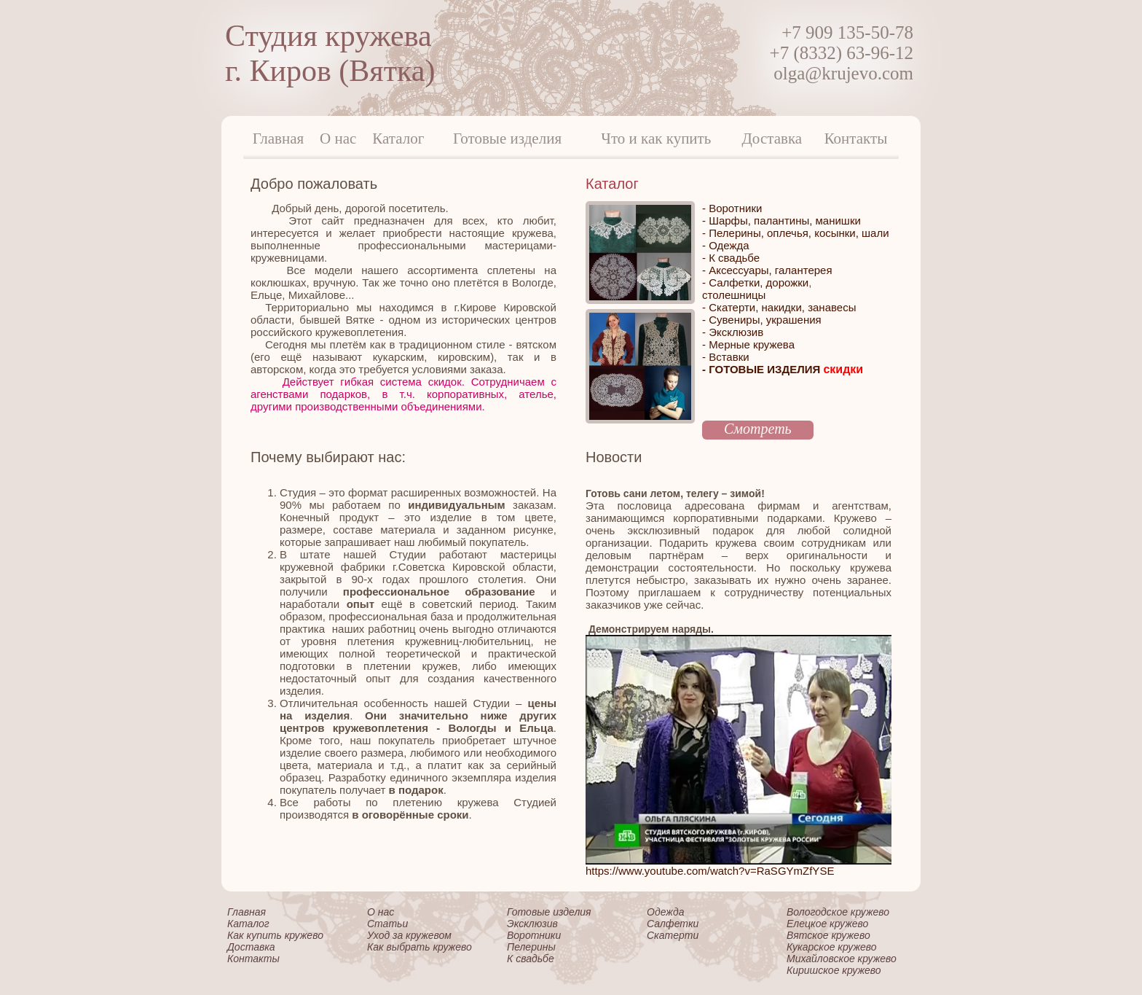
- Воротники (732, 208)
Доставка (772, 138)
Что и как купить (656, 138)
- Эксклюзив (732, 332)
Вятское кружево (828, 935)
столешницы (733, 295)
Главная (278, 138)
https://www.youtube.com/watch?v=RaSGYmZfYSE (710, 871)
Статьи (387, 923)
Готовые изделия (507, 138)
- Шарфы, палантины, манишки (781, 220)
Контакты (856, 138)
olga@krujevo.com (843, 73)
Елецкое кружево (827, 923)
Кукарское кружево (832, 947)
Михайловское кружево (842, 958)
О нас (338, 138)
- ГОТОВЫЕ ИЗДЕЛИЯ (782, 369)
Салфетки (672, 923)
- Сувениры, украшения (762, 319)
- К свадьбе (731, 257)
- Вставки (725, 357)
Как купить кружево (275, 935)
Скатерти (672, 935)
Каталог (398, 138)
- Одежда (725, 245)
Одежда (665, 912)
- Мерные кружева (748, 344)
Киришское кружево (834, 970)
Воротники (534, 935)
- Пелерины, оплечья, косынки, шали (795, 233)
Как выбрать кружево (419, 947)
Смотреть (758, 429)
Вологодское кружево (838, 912)
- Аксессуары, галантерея (767, 270)
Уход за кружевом (409, 935)
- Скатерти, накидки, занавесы (779, 307)
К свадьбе (530, 958)
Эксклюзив (532, 923)
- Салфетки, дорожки (755, 282)
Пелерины (531, 947)
